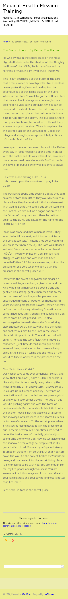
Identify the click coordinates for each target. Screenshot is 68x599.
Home (6, 41)
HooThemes (49, 594)
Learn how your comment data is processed (30, 524)
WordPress (27, 594)
